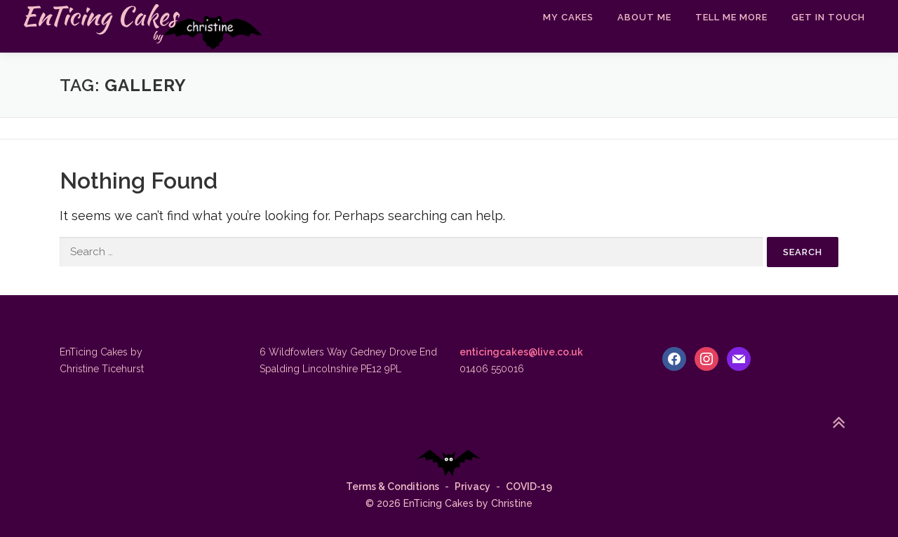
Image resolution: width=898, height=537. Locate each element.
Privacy (472, 486)
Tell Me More (731, 17)
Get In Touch (828, 17)
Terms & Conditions (392, 486)
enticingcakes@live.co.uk (521, 352)
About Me (644, 17)
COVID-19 (529, 486)
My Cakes (568, 17)
